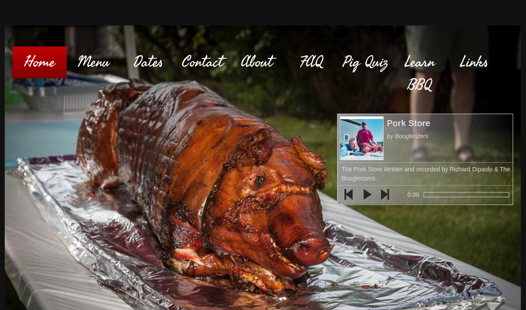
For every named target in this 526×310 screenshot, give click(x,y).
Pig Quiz (365, 62)
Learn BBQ (420, 74)
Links (474, 62)
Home (39, 62)
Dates (148, 62)
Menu (93, 62)
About (257, 62)
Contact (202, 62)
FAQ (311, 62)
